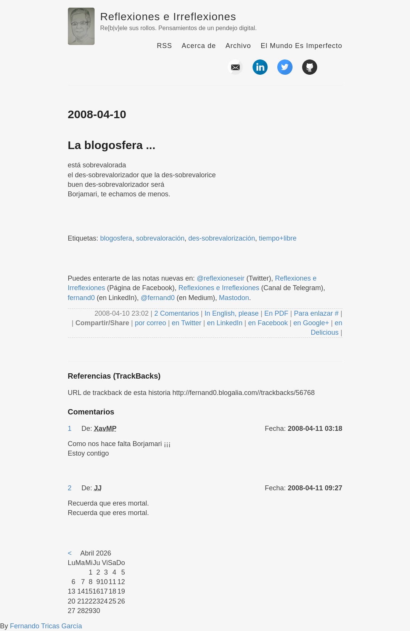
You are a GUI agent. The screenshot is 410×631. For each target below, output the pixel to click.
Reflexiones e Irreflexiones (168, 16)
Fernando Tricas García (46, 626)
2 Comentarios (177, 313)
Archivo (238, 46)
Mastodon (234, 298)
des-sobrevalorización (221, 238)
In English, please (231, 313)
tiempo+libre (278, 238)
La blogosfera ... (112, 145)
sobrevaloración (160, 238)
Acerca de (199, 46)
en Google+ (311, 323)
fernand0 (81, 298)
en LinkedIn (225, 323)
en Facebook (267, 323)
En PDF (276, 313)
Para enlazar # (316, 313)
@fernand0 (158, 298)
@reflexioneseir (220, 278)
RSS (164, 46)
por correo (149, 323)
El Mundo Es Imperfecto (301, 46)
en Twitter (186, 323)
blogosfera (116, 238)
